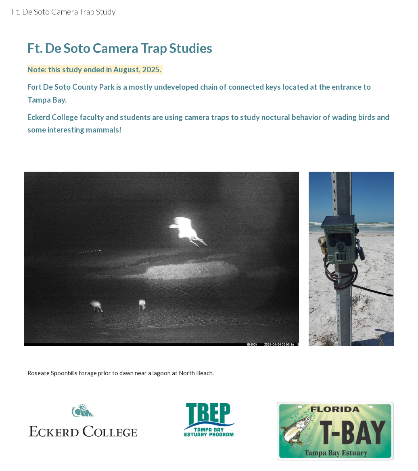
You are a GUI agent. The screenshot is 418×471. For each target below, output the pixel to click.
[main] (209, 86)
